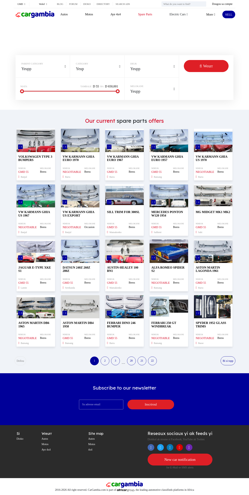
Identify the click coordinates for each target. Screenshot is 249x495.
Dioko (87, 4)
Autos (64, 14)
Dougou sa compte (222, 4)
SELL (228, 14)
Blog (60, 4)
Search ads (123, 4)
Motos (89, 14)
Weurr (206, 66)
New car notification (180, 460)
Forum (73, 4)
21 (143, 361)
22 (154, 361)
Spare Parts (145, 14)
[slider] (22, 91)
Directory (103, 4)
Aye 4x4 (115, 14)
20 (131, 361)
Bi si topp (228, 361)
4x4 (90, 449)
